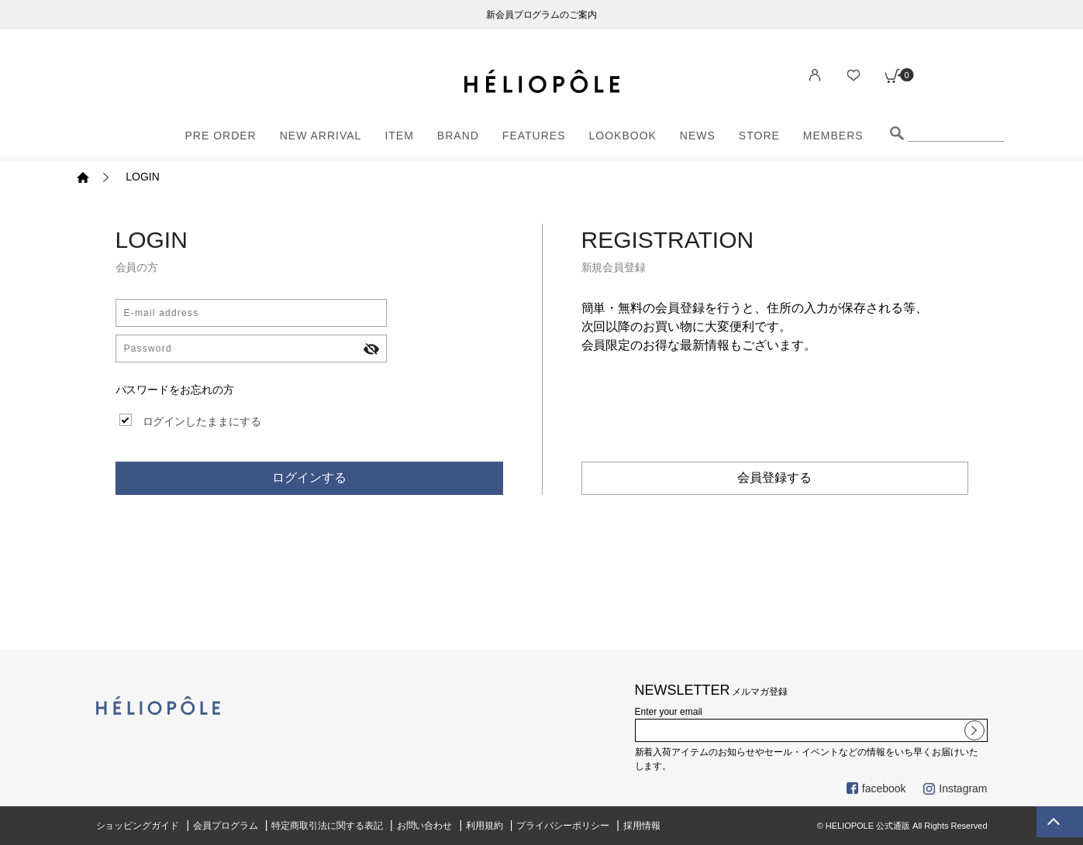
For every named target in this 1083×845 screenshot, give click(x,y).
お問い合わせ (425, 825)
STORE (759, 135)
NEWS (698, 135)
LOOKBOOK (623, 135)
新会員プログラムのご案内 (542, 14)
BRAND (458, 135)
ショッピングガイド (138, 825)
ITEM (399, 135)
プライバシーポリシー (562, 825)
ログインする (309, 477)
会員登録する (774, 477)
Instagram (955, 788)
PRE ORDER (221, 135)
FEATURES (534, 135)
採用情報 (641, 825)
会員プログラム (225, 825)
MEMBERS (833, 135)
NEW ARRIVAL (321, 135)
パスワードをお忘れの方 (175, 389)
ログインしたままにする (202, 421)
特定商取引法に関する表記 (327, 825)
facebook (876, 788)
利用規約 (484, 825)
